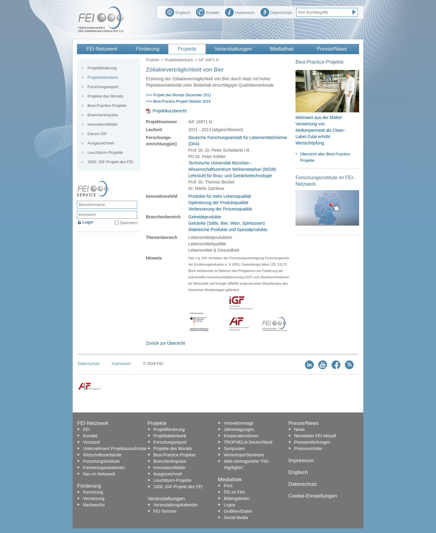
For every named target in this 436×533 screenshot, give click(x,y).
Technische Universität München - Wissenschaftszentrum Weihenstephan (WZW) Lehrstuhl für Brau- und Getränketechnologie (232, 169)
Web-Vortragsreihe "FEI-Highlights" (247, 464)
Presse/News (332, 49)
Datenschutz (276, 12)
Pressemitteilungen (312, 442)
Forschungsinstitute (101, 461)
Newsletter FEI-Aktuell (315, 435)
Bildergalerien (237, 498)
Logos (229, 504)
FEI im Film (234, 492)
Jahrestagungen (239, 429)
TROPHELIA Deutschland (248, 442)
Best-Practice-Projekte (107, 105)
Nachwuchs (94, 504)
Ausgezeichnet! (101, 143)
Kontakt (207, 12)
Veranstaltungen (233, 49)
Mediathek (282, 49)
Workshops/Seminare (244, 454)
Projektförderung (102, 68)
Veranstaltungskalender (176, 504)
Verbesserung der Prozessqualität (220, 209)
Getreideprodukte (204, 216)
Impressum (239, 12)
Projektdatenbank (179, 60)
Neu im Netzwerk (99, 474)
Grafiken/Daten (238, 511)
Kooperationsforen (241, 435)
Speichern (128, 222)
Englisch (177, 12)
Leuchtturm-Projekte (105, 152)
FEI (86, 429)
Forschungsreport (103, 86)
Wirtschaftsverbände (102, 454)
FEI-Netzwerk (101, 49)
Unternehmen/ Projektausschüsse (115, 448)
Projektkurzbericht (170, 110)
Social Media (236, 517)
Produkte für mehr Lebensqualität (219, 196)
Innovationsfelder (102, 124)
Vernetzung (93, 498)
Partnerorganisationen (104, 467)
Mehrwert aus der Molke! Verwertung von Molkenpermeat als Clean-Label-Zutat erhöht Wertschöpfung (320, 130)
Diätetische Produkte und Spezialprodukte (227, 229)
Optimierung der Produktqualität (218, 202)
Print (228, 485)
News (299, 429)
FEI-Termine (165, 511)
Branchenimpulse (103, 115)
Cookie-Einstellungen (313, 496)
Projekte (186, 49)
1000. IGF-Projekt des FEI (110, 162)
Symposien (234, 448)
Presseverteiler (308, 448)
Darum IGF (97, 133)
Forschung (93, 492)
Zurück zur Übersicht (165, 343)
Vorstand (91, 442)
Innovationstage (239, 423)
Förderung (147, 49)
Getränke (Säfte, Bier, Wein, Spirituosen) (226, 223)
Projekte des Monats (106, 96)
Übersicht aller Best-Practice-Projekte (325, 157)
